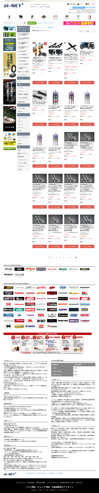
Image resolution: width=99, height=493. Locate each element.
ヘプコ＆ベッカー (52, 299)
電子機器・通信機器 (23, 94)
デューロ (74, 293)
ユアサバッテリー (49, 23)
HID (19, 105)
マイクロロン (8, 310)
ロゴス (53, 22)
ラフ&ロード (52, 316)
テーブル (55, 17)
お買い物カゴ (37, 4)
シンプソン (85, 316)
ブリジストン (85, 288)
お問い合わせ (79, 482)
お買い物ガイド (34, 6)
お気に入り (44, 4)
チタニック (19, 321)
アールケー (41, 316)
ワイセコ (85, 321)
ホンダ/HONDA (22, 51)
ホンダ (74, 299)
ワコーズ (74, 321)
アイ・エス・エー (8, 305)
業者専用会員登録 (40, 482)
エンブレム (21, 87)
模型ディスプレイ (22, 153)
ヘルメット (32, 17)
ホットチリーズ (41, 270)
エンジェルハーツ (52, 288)
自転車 (19, 143)
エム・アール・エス (52, 310)
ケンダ (30, 305)
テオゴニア (40, 22)
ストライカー (8, 321)
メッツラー (74, 305)
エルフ (8, 299)
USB (19, 150)
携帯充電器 (21, 156)
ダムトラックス (30, 293)
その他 (19, 130)
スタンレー (8, 275)
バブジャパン (8, 293)
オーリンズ (85, 310)
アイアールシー (85, 299)
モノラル (74, 270)
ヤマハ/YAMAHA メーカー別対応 (23, 43)
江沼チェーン (85, 293)
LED (19, 114)
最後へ (76, 257)
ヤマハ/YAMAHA (22, 54)
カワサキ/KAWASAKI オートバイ (23, 39)
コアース (19, 293)
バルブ (19, 121)
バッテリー (20, 17)
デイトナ (41, 293)
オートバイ (21, 78)
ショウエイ (74, 316)
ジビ (30, 299)
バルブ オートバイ (22, 118)
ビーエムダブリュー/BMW (22, 68)
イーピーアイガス (30, 270)
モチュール (30, 310)
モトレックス (19, 310)
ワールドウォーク (8, 327)
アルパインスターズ (30, 288)
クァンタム (30, 316)
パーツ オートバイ (22, 75)
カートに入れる (40, 82)
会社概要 (47, 6)
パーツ (19, 81)
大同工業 (52, 293)
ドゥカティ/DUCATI (23, 64)
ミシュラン (85, 305)
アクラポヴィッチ (8, 288)
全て (33, 27)
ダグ (19, 270)
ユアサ (52, 327)
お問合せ (42, 6)
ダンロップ (63, 293)
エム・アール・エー (41, 310)
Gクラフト (19, 299)
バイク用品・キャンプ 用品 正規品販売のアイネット (50, 487)
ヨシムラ (41, 327)
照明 (89, 17)
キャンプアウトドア (23, 137)
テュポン (52, 321)
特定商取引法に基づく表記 (67, 482)
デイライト (21, 127)
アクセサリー (21, 166)
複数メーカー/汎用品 (23, 71)
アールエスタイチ (63, 316)
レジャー (20, 134)
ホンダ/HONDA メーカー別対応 (23, 47)
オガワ (85, 270)
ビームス (74, 288)
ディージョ (8, 270)
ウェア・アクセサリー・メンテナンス (23, 98)
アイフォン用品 (22, 163)
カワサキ (19, 305)
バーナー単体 (21, 108)
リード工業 (41, 305)
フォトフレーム (22, 159)
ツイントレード (41, 321)
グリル (78, 17)
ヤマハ (30, 327)
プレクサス (8, 316)
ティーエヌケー (30, 321)
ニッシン (63, 310)
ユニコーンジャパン (63, 321)
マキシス (63, 305)
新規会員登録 (30, 482)
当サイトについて (20, 482)
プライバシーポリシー (52, 482)
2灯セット (20, 111)
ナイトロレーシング (74, 310)
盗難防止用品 (21, 101)
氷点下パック (41, 23)
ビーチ (19, 140)
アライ (63, 288)
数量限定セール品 (22, 27)
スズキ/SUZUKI (22, 61)
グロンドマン (41, 299)
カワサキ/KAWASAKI (23, 57)
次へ (70, 257)
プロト (19, 316)
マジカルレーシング (52, 305)
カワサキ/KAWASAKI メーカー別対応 (23, 34)
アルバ (19, 288)
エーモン (41, 288)
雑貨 (19, 147)
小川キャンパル (48, 22)
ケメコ (52, 270)
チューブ (20, 124)
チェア (66, 17)
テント (43, 17)
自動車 (19, 84)
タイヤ (9, 17)
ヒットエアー (63, 299)
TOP (32, 4)
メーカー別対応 (22, 30)
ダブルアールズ (19, 327)
